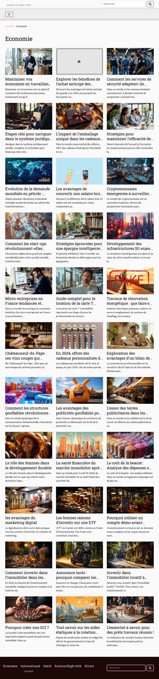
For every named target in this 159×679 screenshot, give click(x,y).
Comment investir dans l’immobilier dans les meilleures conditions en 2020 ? (27, 580)
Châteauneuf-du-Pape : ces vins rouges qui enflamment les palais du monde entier (28, 360)
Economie (10, 666)
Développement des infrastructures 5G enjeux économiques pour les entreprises (130, 251)
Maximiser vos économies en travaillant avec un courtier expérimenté (27, 86)
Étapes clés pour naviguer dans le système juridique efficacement (28, 138)
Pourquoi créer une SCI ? (27, 627)
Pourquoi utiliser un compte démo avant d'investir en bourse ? (126, 522)
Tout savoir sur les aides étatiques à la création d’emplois (78, 632)
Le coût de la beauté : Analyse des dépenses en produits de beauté (129, 467)
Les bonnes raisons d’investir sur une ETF (76, 520)
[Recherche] (123, 4)
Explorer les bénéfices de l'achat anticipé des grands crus (78, 84)
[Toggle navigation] (9, 14)
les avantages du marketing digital (21, 520)
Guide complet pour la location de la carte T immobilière (75, 303)
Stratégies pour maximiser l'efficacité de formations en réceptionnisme (129, 141)
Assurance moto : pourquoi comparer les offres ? (76, 577)
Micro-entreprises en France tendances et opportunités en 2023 (24, 303)
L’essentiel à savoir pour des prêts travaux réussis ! (130, 630)
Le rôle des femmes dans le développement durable (28, 465)
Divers (89, 666)
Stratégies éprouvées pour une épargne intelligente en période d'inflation (79, 248)
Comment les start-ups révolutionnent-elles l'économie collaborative (27, 248)
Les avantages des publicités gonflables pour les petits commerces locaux (79, 415)
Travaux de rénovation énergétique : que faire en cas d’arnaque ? (129, 303)
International (30, 666)
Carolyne (28, 671)
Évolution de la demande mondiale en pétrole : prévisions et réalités (27, 193)
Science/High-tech (68, 666)
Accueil (9, 26)
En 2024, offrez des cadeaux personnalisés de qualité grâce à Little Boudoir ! (79, 360)
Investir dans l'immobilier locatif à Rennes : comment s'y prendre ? (126, 580)
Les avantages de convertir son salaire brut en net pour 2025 (79, 193)
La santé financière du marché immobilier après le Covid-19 (78, 467)
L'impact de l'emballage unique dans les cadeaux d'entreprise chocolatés (78, 138)
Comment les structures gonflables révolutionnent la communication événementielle (28, 415)
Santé (47, 666)
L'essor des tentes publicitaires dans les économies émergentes (127, 413)
